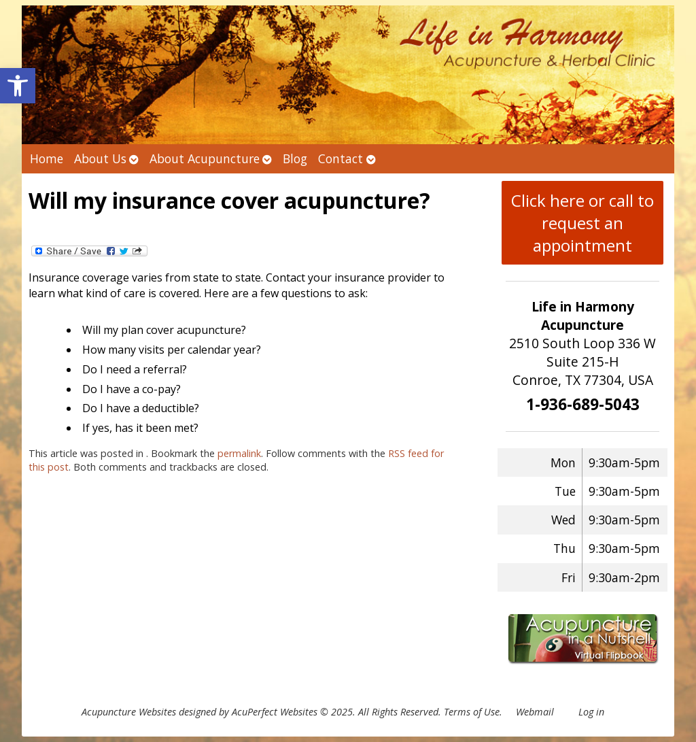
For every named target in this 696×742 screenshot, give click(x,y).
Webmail (535, 711)
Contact (340, 158)
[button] (17, 85)
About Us (100, 158)
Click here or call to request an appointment (582, 222)
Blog (295, 158)
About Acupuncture (205, 158)
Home (46, 158)
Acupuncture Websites (129, 711)
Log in (591, 711)
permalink (239, 453)
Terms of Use (472, 711)
